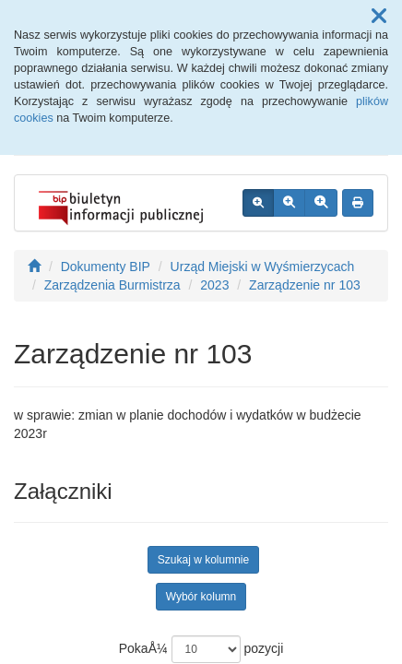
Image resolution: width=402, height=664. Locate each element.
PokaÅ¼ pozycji (201, 649)
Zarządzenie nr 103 (305, 285)
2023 (214, 285)
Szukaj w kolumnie (203, 559)
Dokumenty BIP (105, 266)
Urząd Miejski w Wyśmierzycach (263, 266)
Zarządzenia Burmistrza (112, 285)
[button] (379, 17)
